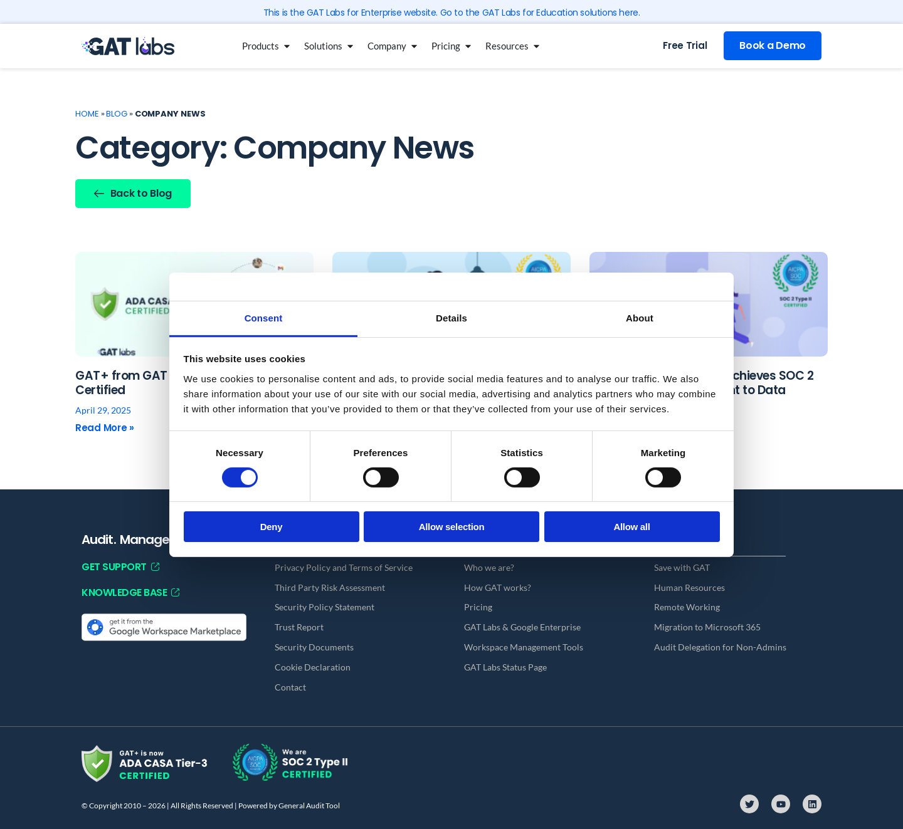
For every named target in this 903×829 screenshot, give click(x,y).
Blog (116, 114)
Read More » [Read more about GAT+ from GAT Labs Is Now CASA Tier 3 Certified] (104, 427)
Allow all (631, 526)
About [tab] (639, 317)
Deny (271, 526)
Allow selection (452, 526)
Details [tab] (451, 317)
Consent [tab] (264, 317)
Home (87, 114)
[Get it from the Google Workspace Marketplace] (164, 626)
